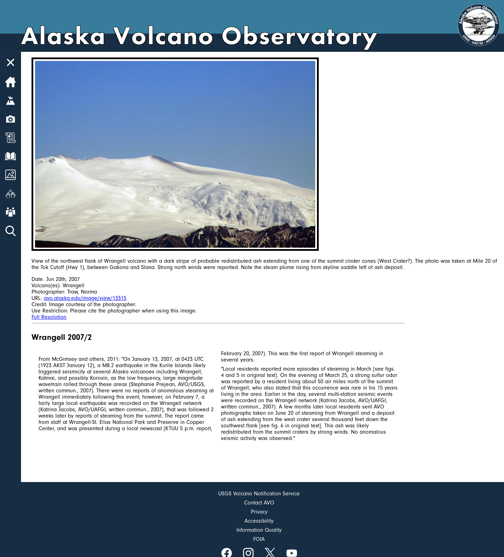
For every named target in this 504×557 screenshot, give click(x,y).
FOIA (259, 539)
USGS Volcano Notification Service (259, 493)
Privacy (259, 512)
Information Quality (259, 530)
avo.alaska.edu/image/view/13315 (85, 298)
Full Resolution (49, 317)
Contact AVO (259, 503)
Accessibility (259, 521)
